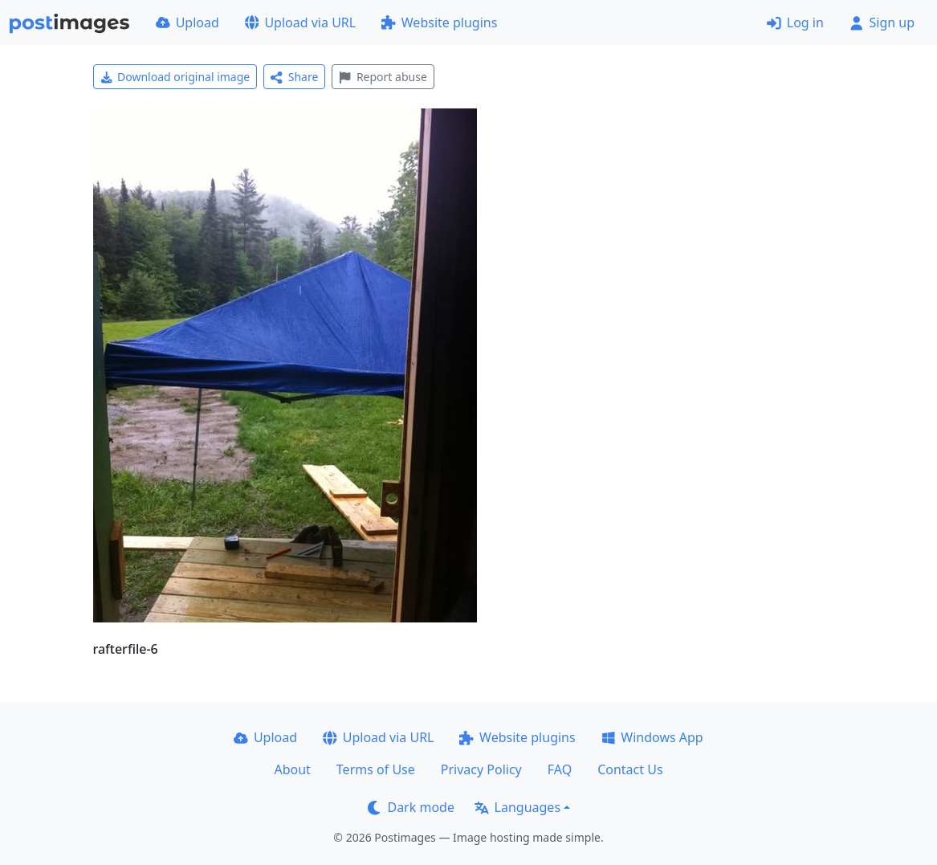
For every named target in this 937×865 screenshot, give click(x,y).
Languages (517, 807)
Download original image (175, 76)
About (292, 769)
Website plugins (439, 22)
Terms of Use (375, 769)
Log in (795, 22)
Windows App (652, 737)
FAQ (560, 769)
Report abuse (382, 76)
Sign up (882, 22)
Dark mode (411, 807)
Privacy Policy (481, 769)
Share (294, 76)
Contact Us (629, 769)
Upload (187, 22)
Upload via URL (300, 22)
